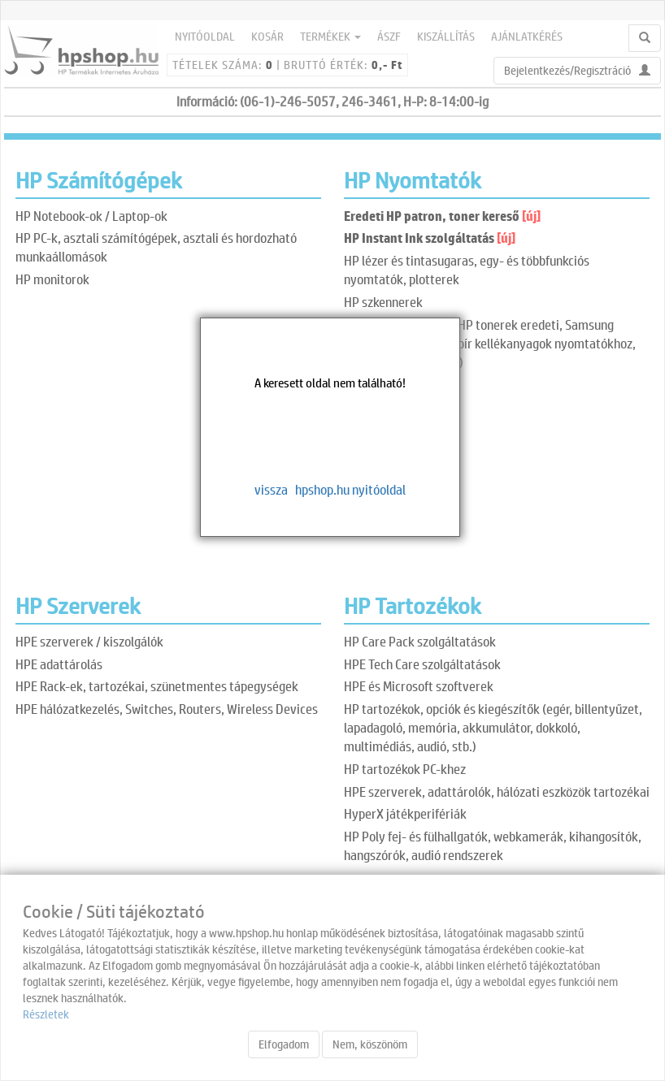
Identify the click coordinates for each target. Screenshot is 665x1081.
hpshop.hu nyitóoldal (350, 489)
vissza (271, 489)
